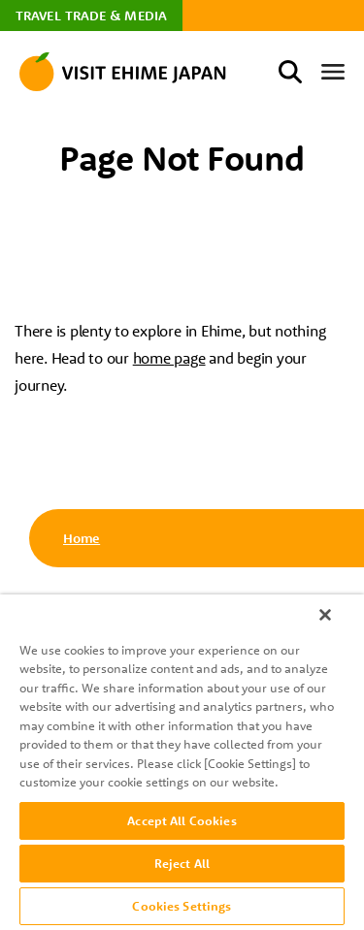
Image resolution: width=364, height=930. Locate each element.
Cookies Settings (181, 906)
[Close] (325, 615)
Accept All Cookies (181, 820)
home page (169, 358)
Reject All (182, 863)
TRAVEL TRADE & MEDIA (91, 15)
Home (81, 538)
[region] (182, 762)
